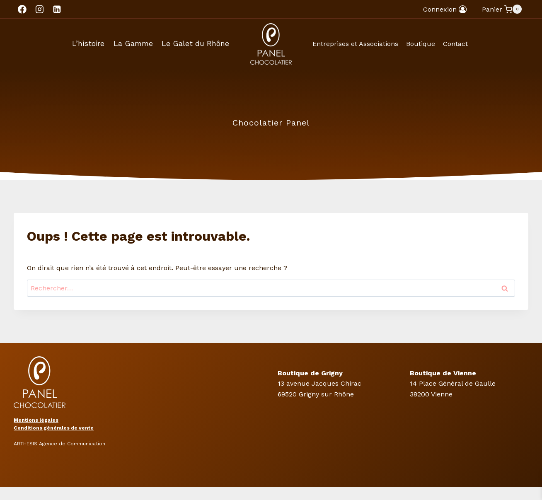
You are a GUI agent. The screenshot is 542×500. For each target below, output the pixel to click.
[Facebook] (22, 9)
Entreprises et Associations (355, 44)
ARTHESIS (25, 444)
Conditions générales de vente (54, 428)
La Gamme (133, 43)
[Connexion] (445, 9)
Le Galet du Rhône (195, 43)
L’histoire (88, 43)
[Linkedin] (56, 9)
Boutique (420, 44)
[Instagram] (39, 9)
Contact (455, 44)
